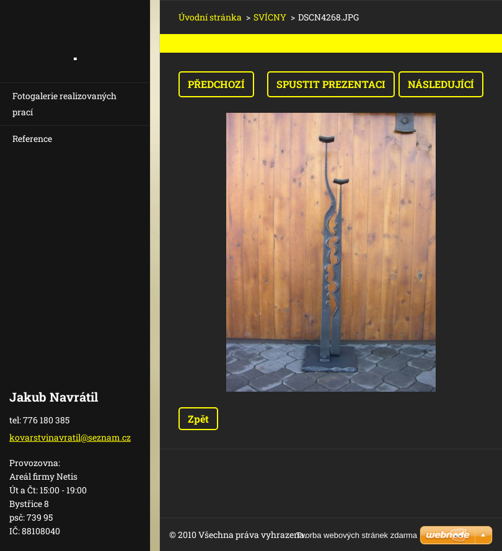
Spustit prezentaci (330, 83)
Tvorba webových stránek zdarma (356, 535)
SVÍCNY (269, 17)
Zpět (198, 418)
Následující (441, 83)
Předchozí (216, 83)
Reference (32, 138)
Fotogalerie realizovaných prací (64, 104)
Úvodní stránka (210, 17)
